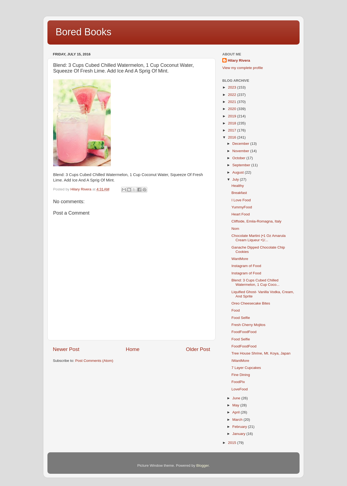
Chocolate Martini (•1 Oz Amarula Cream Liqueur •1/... (259, 238)
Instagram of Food (246, 266)
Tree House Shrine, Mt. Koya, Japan (261, 353)
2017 (232, 130)
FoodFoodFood (244, 332)
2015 (232, 443)
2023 (232, 87)
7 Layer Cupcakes (246, 368)
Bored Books (83, 31)
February (240, 427)
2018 (232, 123)
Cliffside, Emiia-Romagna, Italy (256, 221)
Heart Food (241, 214)
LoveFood (240, 389)
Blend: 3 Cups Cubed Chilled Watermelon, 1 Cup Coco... (255, 282)
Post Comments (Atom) (94, 361)
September (241, 165)
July (236, 179)
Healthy (238, 186)
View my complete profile (242, 68)
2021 (232, 102)
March (237, 420)
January (239, 434)
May (236, 405)
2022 (232, 95)
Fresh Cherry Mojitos (248, 325)
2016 (232, 137)
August (238, 172)
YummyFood (242, 207)
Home (132, 349)
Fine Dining (241, 375)
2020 (232, 109)
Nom (235, 229)
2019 (232, 116)
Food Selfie (241, 318)
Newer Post (66, 349)
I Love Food (241, 200)
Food (236, 310)
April (236, 412)
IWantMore (240, 361)
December (241, 144)
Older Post (198, 349)
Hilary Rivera (239, 60)
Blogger (202, 465)
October (239, 158)
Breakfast (239, 193)
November (241, 151)
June (236, 398)
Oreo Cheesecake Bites (251, 303)
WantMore (240, 259)
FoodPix (238, 382)
